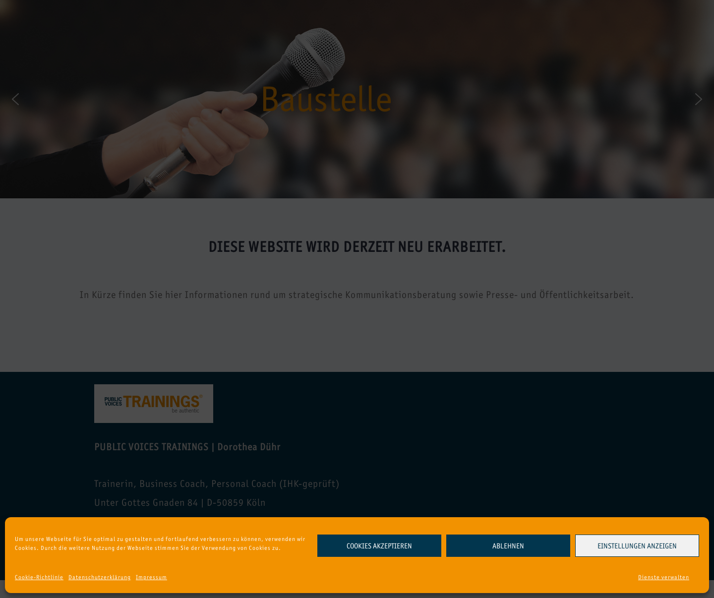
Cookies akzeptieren (379, 545)
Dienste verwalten (663, 577)
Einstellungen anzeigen (637, 545)
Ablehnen (508, 545)
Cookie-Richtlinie (39, 577)
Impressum (151, 577)
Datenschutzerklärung (99, 577)
